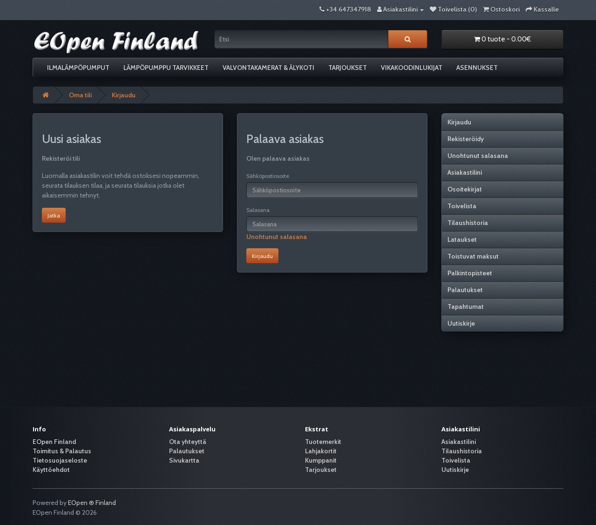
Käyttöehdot (51, 469)
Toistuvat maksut (473, 256)
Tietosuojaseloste (60, 460)
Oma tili (80, 95)
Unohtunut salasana (276, 236)
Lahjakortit (321, 451)
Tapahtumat (465, 306)
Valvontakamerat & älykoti (268, 67)
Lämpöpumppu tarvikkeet (166, 67)
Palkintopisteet (469, 273)
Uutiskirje (461, 323)
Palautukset (465, 290)
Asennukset (477, 67)
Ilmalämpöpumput (78, 67)
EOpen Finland (54, 441)
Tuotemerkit (323, 441)
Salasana (258, 209)
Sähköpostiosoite (267, 175)
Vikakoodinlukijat (411, 67)
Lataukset (462, 239)
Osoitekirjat (464, 189)
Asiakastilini (464, 172)
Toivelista (461, 206)
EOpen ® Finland (92, 502)
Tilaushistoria (467, 222)
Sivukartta (184, 460)
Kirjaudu (123, 95)
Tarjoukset (347, 67)
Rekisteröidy (465, 139)
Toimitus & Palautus (62, 451)
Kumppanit (321, 460)
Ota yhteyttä (187, 441)
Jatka (53, 215)
